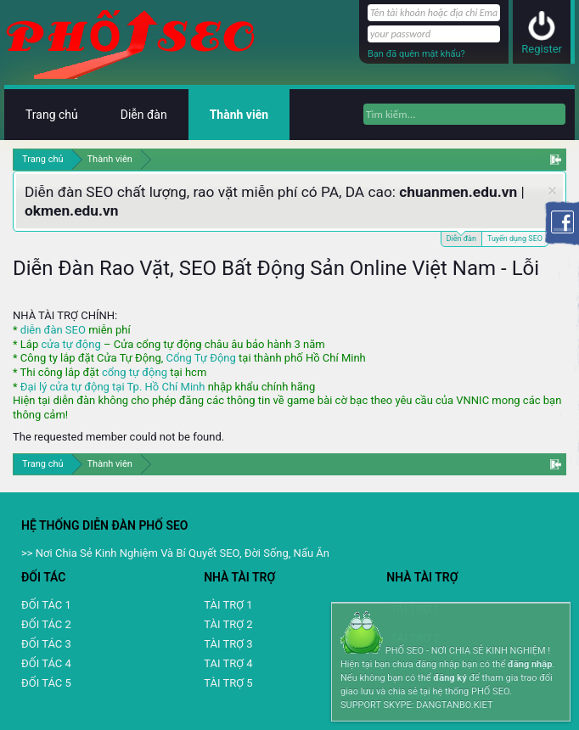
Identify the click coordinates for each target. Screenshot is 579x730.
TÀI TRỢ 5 (228, 683)
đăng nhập (530, 664)
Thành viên (239, 114)
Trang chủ (51, 114)
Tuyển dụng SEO (514, 238)
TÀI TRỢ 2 (228, 624)
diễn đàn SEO (53, 329)
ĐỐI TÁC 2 (46, 624)
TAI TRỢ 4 (228, 663)
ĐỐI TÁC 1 (46, 604)
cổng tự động (134, 372)
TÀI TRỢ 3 (228, 643)
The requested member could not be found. (118, 436)
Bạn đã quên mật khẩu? (416, 53)
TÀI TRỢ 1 (228, 604)
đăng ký (449, 677)
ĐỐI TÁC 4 (46, 663)
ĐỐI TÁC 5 (46, 683)
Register (541, 48)
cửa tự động (70, 344)
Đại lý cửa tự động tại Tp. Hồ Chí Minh (112, 386)
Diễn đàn (461, 237)
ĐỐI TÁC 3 (46, 643)
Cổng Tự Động (200, 357)
